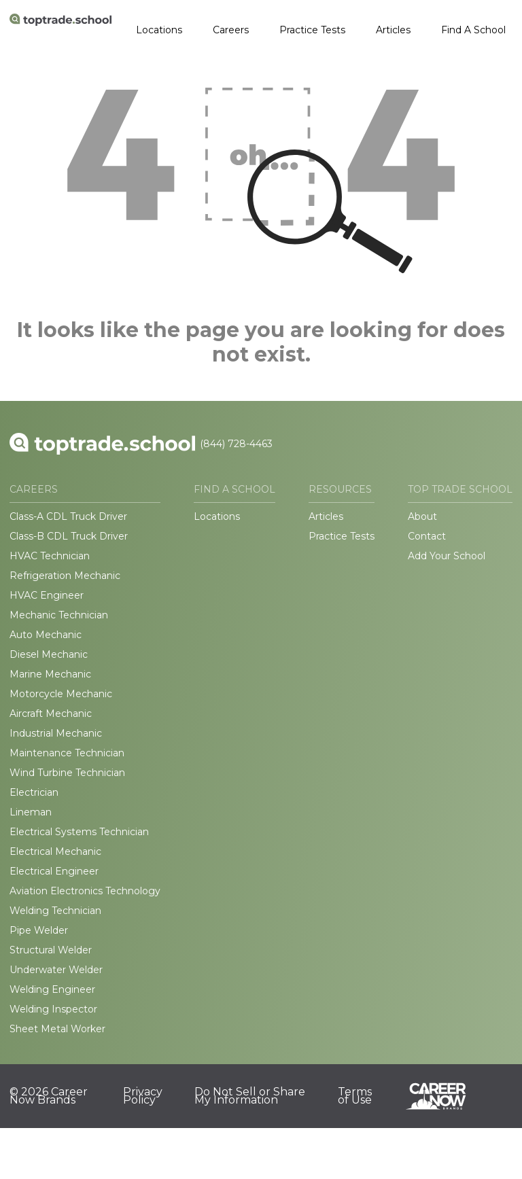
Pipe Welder (39, 930)
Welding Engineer (52, 989)
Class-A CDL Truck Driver (68, 516)
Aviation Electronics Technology (85, 891)
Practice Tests (312, 30)
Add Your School (446, 556)
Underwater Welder (56, 970)
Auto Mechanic (46, 635)
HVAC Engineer (47, 595)
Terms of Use (355, 1096)
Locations (159, 30)
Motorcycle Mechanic (61, 694)
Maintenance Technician (67, 753)
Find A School (473, 30)
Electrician (34, 792)
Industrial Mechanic (56, 733)
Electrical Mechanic (55, 851)
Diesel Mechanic (49, 654)
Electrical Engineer (54, 871)
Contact (427, 536)
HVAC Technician (50, 556)
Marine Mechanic (50, 674)
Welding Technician (55, 910)
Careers (231, 30)
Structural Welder (51, 950)
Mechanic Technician (59, 615)
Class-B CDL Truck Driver (69, 536)
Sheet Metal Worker (57, 1029)
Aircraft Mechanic (51, 713)
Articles (393, 30)
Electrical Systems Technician (79, 832)
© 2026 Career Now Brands (49, 1096)
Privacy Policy (142, 1096)
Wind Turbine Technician (67, 773)
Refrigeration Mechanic (65, 575)
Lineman (31, 812)
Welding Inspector (53, 1009)
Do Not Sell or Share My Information (249, 1096)
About (422, 516)
